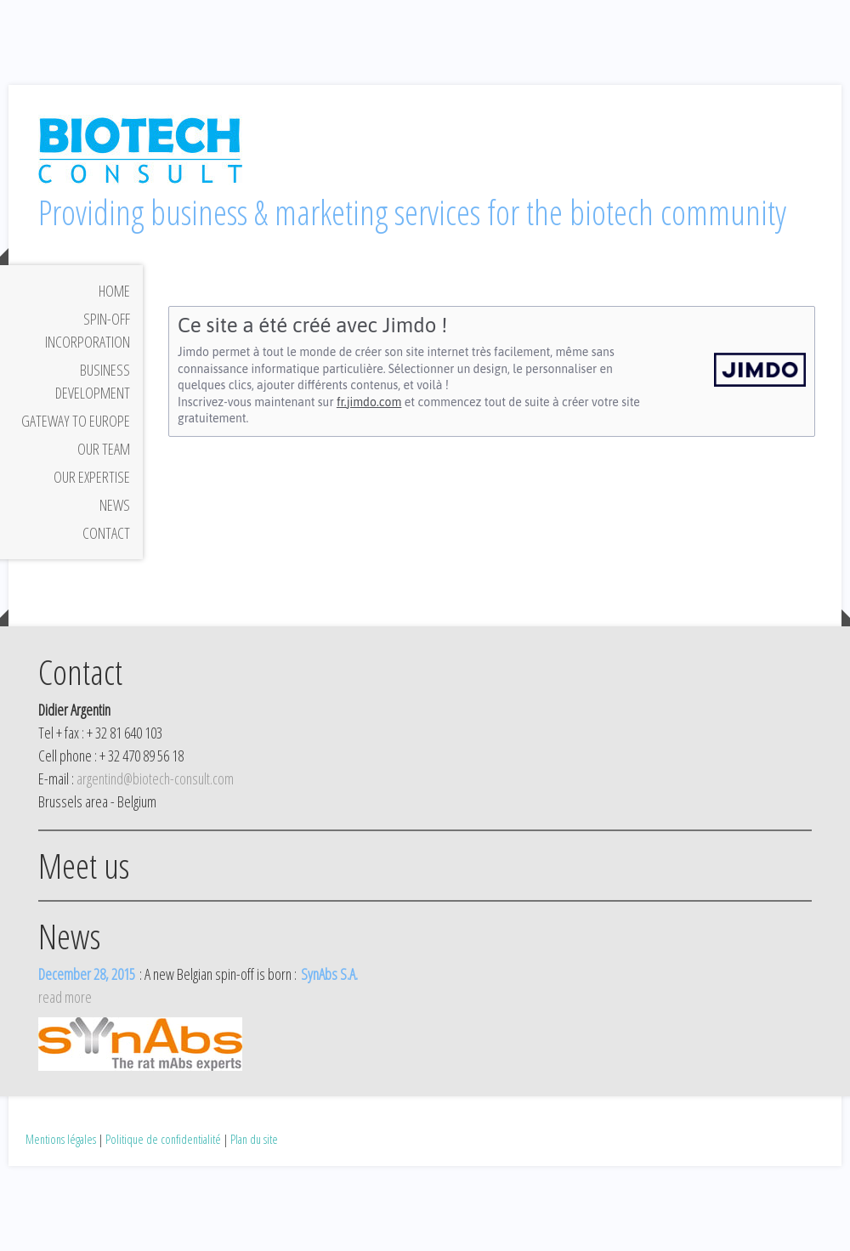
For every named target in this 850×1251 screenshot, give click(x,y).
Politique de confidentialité (163, 1139)
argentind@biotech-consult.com (155, 778)
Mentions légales (61, 1139)
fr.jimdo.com (369, 402)
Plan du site (254, 1139)
